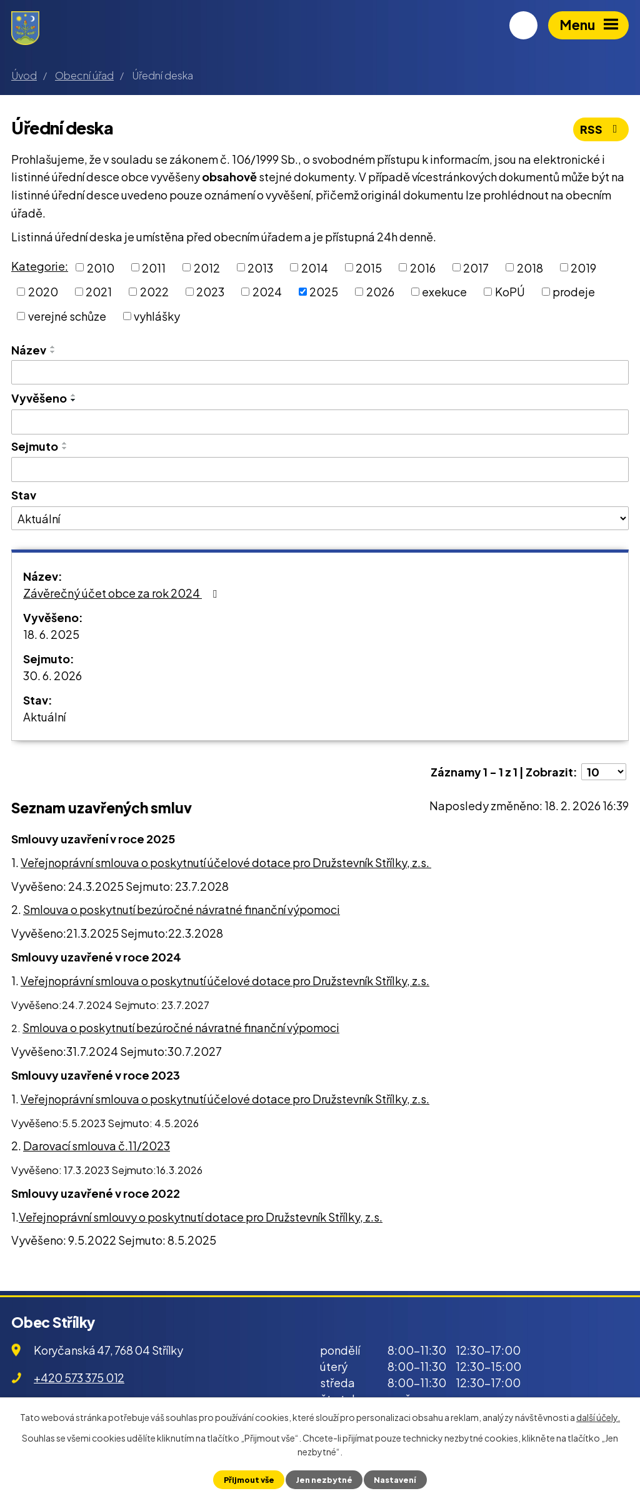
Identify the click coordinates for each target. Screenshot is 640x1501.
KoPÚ (510, 291)
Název (28, 350)
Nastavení (395, 1480)
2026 (380, 291)
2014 (314, 267)
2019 (583, 267)
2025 (323, 291)
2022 (154, 291)
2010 (100, 267)
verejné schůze (67, 316)
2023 (210, 291)
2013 (260, 267)
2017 (476, 267)
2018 (530, 267)
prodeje (573, 291)
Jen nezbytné (324, 1480)
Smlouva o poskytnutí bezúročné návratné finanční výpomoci (181, 909)
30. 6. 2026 (52, 675)
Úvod (24, 75)
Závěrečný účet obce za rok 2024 (122, 593)
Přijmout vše (249, 1480)
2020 (43, 291)
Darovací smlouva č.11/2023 (96, 1145)
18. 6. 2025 (51, 634)
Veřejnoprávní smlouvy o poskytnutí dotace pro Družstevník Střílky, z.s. (200, 1217)
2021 (99, 291)
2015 (369, 267)
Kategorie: (39, 266)
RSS (601, 129)
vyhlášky (157, 316)
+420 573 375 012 (79, 1377)
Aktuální (44, 717)
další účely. (598, 1417)
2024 (267, 291)
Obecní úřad (84, 75)
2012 (207, 267)
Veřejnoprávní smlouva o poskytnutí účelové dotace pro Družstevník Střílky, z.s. (226, 862)
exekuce (444, 291)
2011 (154, 267)
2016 (423, 267)
